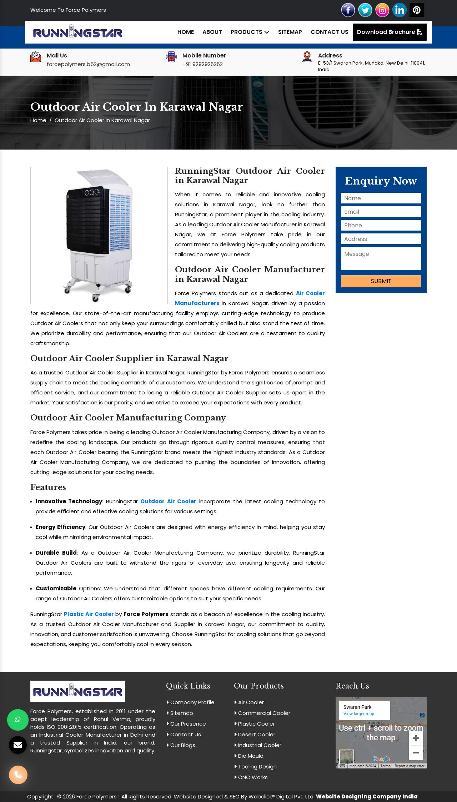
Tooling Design (255, 766)
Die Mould (248, 756)
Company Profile (190, 702)
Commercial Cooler (262, 713)
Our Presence (186, 723)
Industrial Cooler (257, 745)
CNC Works (251, 777)
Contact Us (329, 32)
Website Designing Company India (367, 796)
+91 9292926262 (202, 64)
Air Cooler (249, 702)
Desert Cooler (254, 734)
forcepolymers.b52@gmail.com (88, 64)
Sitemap (290, 32)
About (212, 32)
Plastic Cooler (254, 723)
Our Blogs (180, 745)
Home (185, 32)
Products (250, 32)
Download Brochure (389, 32)
